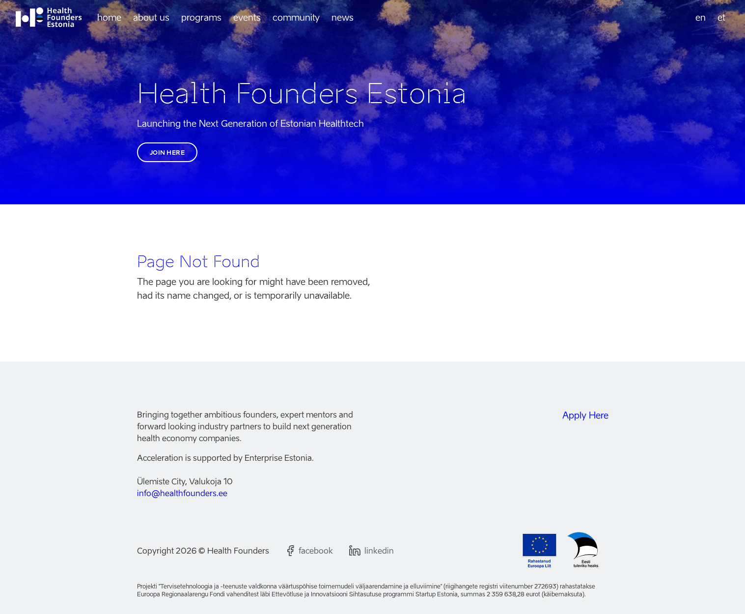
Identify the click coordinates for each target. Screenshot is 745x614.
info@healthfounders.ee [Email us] (182, 493)
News (342, 17)
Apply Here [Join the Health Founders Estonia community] (585, 415)
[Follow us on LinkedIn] (371, 551)
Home (109, 17)
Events (247, 17)
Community (296, 17)
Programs (201, 17)
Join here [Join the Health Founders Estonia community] (167, 152)
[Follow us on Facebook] (309, 551)
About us (151, 17)
